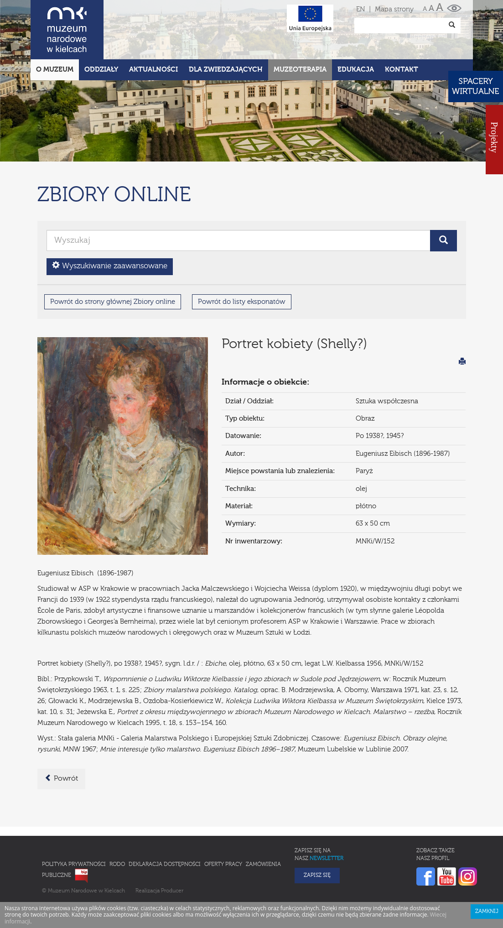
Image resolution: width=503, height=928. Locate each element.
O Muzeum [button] (54, 29)
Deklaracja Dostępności (165, 824)
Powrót (61, 738)
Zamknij (486, 871)
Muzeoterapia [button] (300, 29)
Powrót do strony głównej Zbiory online (112, 261)
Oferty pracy (223, 824)
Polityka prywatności (74, 824)
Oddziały (101, 29)
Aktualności (153, 29)
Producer (172, 851)
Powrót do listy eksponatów (241, 261)
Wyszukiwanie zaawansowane (109, 225)
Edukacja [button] (355, 29)
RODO (117, 824)
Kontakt (401, 29)
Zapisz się (317, 835)
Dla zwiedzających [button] (226, 29)
